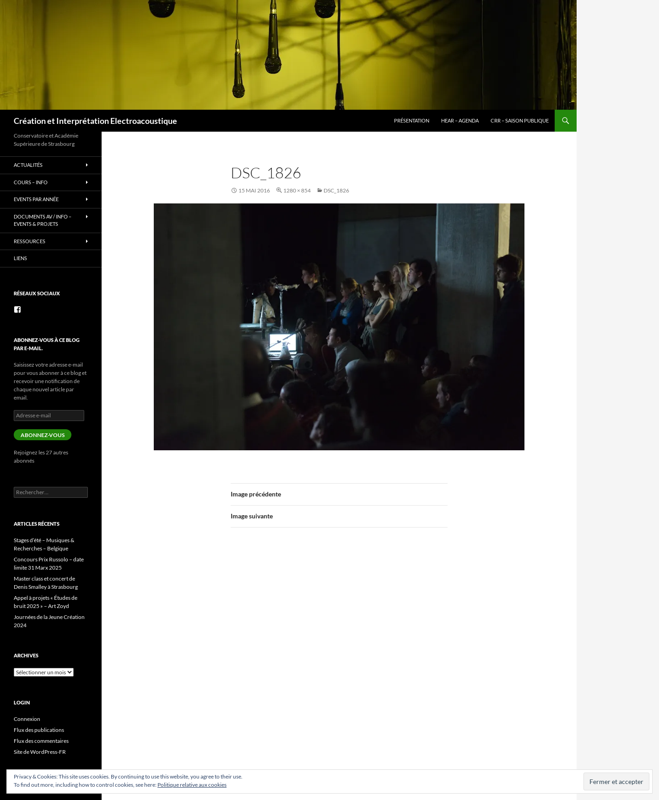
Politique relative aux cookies (192, 784)
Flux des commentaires (41, 740)
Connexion (27, 718)
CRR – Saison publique (520, 120)
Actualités (28, 165)
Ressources (29, 241)
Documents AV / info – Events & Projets (42, 220)
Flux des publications (39, 729)
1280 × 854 (297, 190)
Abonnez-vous (43, 435)
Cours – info (31, 182)
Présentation (411, 120)
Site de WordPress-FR (40, 751)
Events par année (36, 199)
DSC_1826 (336, 190)
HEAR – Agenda (460, 120)
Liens (20, 258)
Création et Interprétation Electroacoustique (95, 121)
